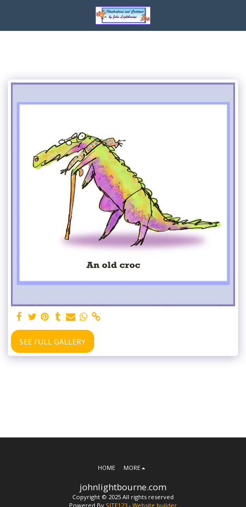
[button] (11, 15)
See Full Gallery (52, 342)
